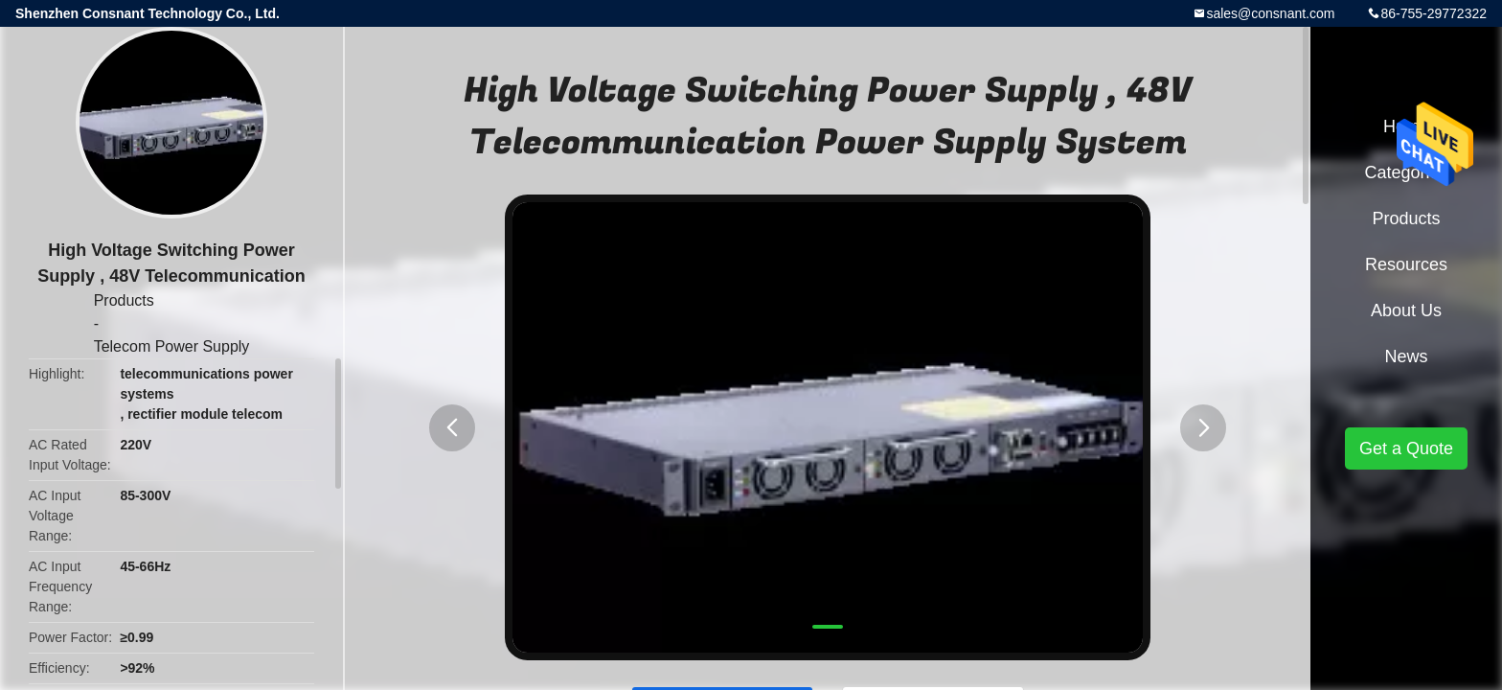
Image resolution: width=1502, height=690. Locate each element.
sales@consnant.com (1270, 13)
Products (124, 300)
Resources (1406, 264)
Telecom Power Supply (172, 346)
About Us (1406, 310)
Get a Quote (1406, 448)
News (1405, 356)
